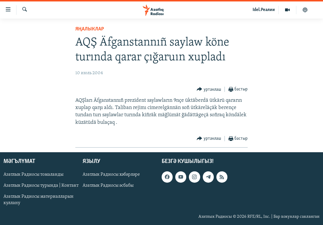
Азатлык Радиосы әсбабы (108, 185)
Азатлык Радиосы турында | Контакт (41, 185)
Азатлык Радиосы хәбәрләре (111, 174)
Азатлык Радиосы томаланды (33, 174)
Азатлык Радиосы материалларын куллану (38, 199)
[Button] (209, 89)
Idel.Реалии (264, 10)
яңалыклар (89, 29)
